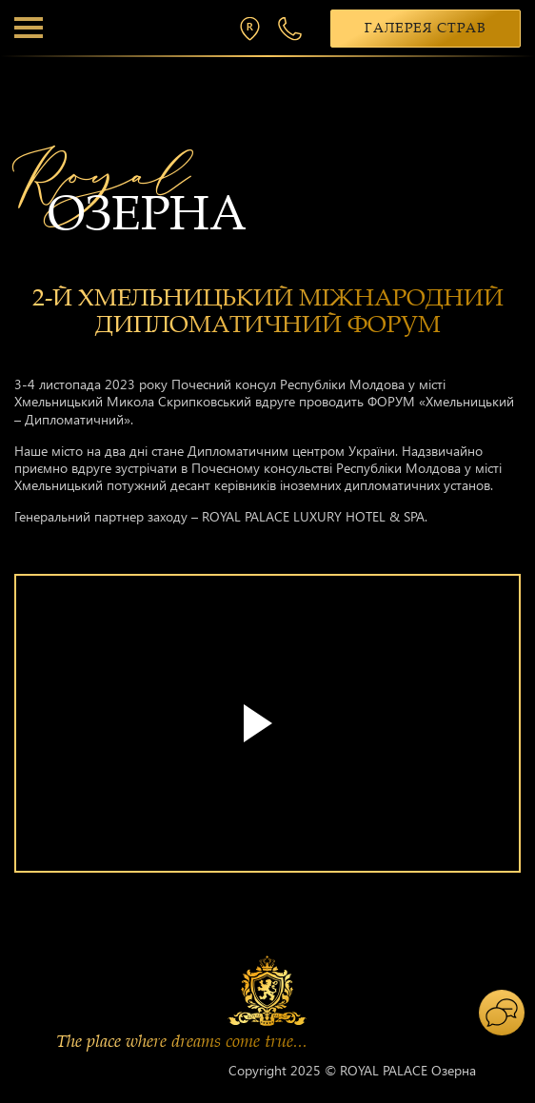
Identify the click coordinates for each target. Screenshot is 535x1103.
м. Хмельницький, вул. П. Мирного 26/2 (254, 28)
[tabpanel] (267, 733)
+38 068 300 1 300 (292, 28)
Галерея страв (425, 28)
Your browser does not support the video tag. (267, 723)
